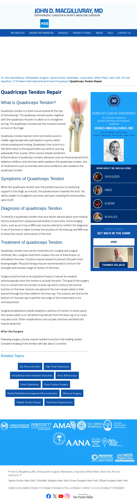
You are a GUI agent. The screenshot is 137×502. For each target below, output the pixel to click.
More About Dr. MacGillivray (114, 168)
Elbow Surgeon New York (114, 480)
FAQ (110, 33)
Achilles (111, 216)
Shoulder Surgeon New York (52, 480)
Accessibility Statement (111, 488)
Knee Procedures (58, 81)
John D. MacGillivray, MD (114, 131)
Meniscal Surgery (72, 393)
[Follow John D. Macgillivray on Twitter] (55, 496)
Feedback (58, 488)
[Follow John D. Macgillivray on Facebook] (48, 496)
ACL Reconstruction (30, 366)
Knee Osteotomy (30, 384)
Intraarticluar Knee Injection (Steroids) (32, 375)
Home (11, 488)
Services (63, 33)
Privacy (35, 488)
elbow (110, 203)
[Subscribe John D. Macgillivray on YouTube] (61, 496)
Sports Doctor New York (22, 480)
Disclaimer (23, 488)
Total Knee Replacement (59, 402)
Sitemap (46, 488)
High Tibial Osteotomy (57, 366)
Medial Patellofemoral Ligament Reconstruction (32, 393)
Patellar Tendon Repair (29, 402)
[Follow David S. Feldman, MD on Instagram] (67, 496)
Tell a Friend (72, 488)
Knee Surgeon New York (84, 480)
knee (108, 190)
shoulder (112, 176)
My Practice (18, 33)
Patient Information (41, 33)
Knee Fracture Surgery (56, 384)
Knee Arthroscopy (67, 375)
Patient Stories (114, 229)
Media (99, 33)
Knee (44, 81)
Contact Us (124, 33)
